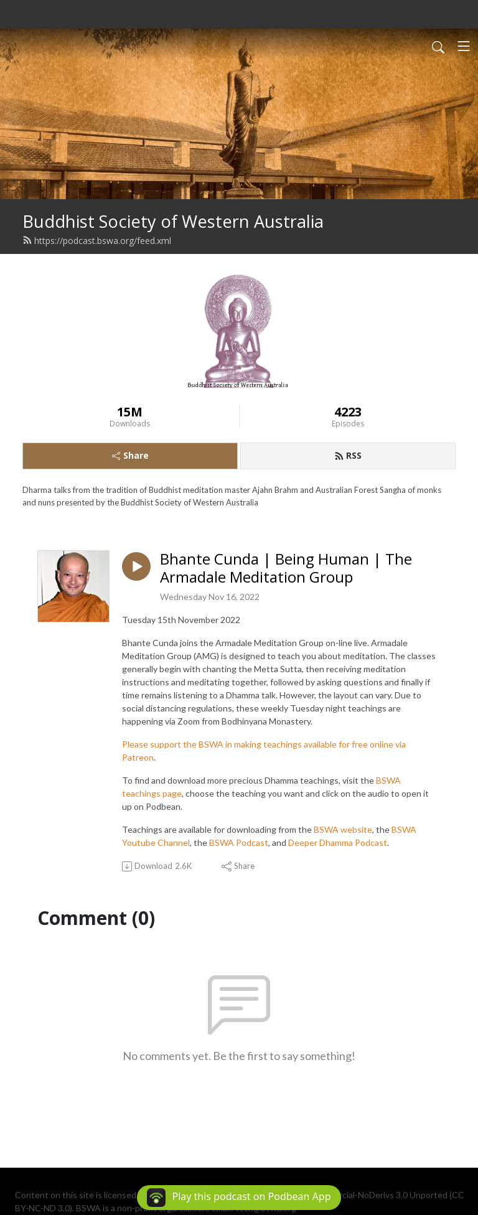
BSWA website (343, 829)
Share (130, 455)
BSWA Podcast (238, 842)
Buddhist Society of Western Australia (173, 221)
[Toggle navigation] (463, 46)
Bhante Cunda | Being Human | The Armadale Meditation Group (286, 568)
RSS (348, 455)
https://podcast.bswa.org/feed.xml (96, 240)
